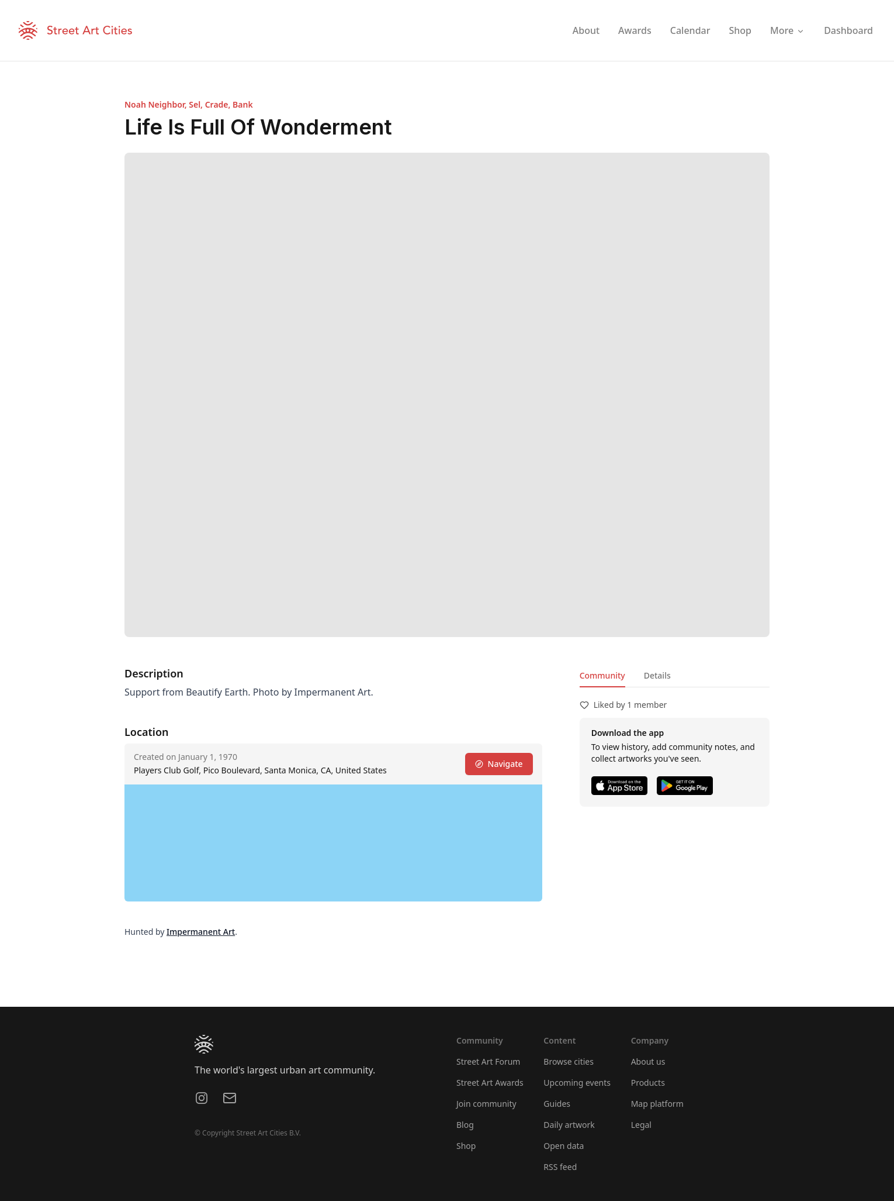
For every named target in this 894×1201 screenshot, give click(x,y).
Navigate (499, 763)
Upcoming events (577, 1082)
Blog (465, 1124)
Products (648, 1082)
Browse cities (568, 1061)
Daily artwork (569, 1124)
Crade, (219, 104)
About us (648, 1061)
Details (657, 675)
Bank (243, 104)
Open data (563, 1145)
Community (602, 675)
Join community (486, 1103)
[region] (333, 842)
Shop (466, 1145)
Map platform (657, 1103)
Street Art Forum (488, 1061)
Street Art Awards (490, 1082)
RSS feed (560, 1166)
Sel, (197, 104)
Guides (556, 1103)
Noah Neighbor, (156, 104)
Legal (641, 1124)
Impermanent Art (201, 931)
